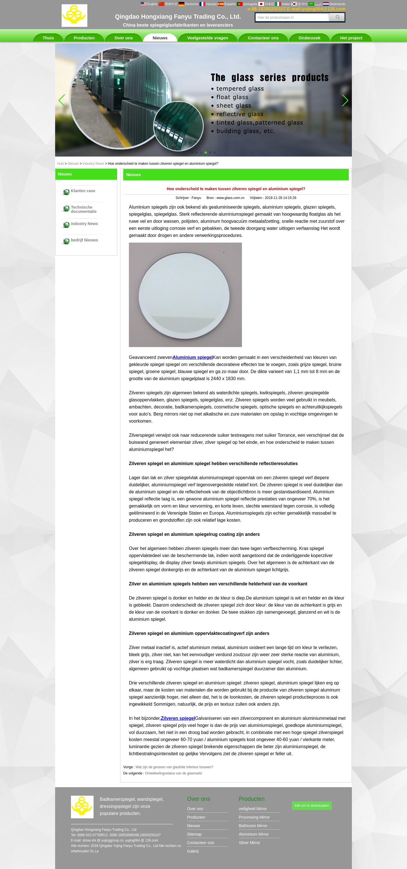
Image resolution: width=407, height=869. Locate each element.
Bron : (212, 198)
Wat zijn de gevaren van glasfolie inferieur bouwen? (174, 767)
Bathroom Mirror (253, 825)
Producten (84, 37)
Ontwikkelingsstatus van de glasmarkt (173, 773)
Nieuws (160, 37)
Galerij (192, 851)
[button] (192, 152)
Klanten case (83, 191)
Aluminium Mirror (254, 834)
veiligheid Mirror (253, 808)
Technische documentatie (84, 209)
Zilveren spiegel (178, 718)
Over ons (123, 37)
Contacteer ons (263, 37)
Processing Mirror (254, 817)
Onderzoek (309, 37)
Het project (351, 37)
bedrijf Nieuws (84, 240)
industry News (93, 164)
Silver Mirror (249, 842)
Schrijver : (184, 198)
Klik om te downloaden (312, 806)
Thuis (48, 37)
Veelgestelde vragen (207, 37)
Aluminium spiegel (193, 357)
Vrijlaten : (257, 198)
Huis (60, 164)
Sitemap (194, 834)
